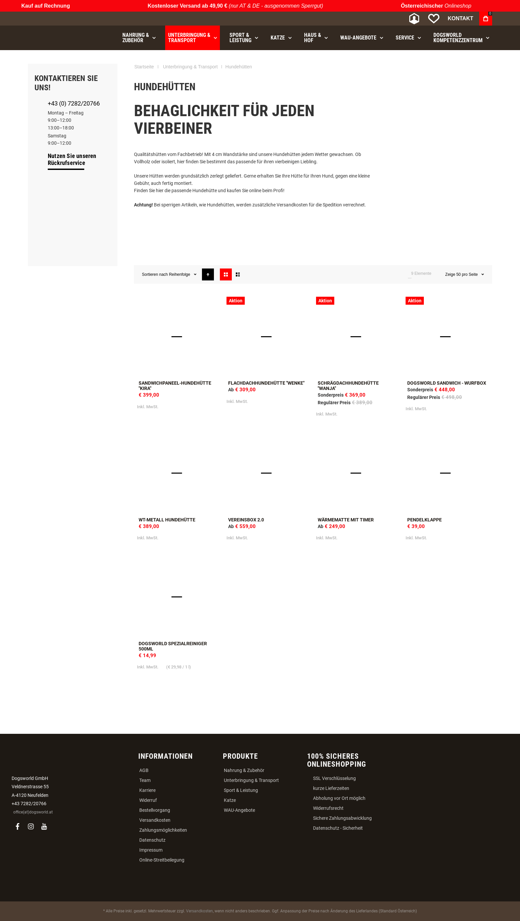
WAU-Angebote (239, 810)
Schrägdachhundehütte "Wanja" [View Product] (358, 336)
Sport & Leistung (241, 790)
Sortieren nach (155, 274)
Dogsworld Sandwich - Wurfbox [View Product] (447, 336)
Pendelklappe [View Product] (447, 473)
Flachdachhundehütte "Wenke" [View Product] (268, 336)
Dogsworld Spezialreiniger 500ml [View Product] (179, 597)
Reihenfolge (180, 274)
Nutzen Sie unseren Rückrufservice (72, 159)
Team (145, 780)
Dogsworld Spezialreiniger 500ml (173, 646)
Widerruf (148, 800)
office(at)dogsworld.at (33, 812)
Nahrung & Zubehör (244, 770)
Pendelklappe (424, 519)
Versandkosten (154, 820)
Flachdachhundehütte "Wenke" (266, 383)
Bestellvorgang (154, 810)
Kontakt (460, 18)
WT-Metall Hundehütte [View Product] (179, 473)
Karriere (147, 790)
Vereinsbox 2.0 (246, 519)
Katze (230, 800)
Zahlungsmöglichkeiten (163, 830)
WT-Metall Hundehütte (167, 519)
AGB (144, 770)
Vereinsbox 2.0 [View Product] (268, 473)
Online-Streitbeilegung (161, 860)
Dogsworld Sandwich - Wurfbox (446, 383)
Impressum (150, 850)
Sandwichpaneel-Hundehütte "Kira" (175, 385)
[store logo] (62, 19)
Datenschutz (152, 840)
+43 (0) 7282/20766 (74, 103)
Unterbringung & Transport (190, 66)
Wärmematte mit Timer (346, 519)
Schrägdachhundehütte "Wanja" (348, 385)
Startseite (144, 66)
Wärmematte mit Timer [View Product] (358, 473)
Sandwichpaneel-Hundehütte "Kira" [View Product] (179, 336)
